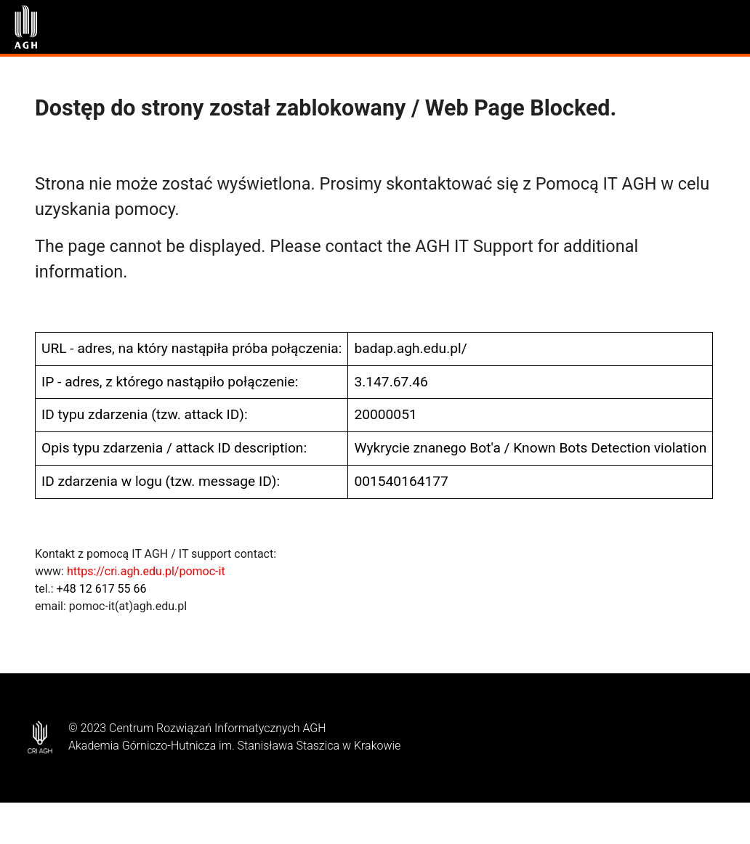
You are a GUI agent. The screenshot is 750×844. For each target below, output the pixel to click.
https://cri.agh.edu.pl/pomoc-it (146, 571)
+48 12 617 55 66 (102, 589)
